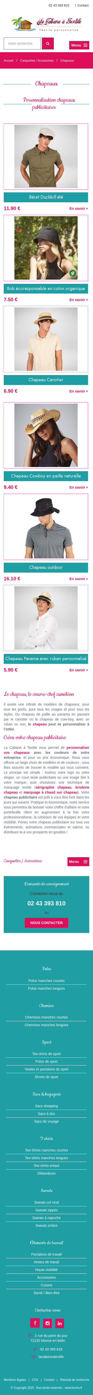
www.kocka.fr (73, 1388)
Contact (83, 5)
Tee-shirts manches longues (46, 1158)
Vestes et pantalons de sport (46, 1069)
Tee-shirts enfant (47, 1166)
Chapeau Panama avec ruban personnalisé (45, 658)
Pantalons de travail (46, 1254)
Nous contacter (46, 923)
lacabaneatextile (51, 1357)
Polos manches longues (46, 988)
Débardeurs (46, 1173)
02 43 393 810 (59, 5)
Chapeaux (67, 60)
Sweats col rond (46, 1202)
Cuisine (46, 1285)
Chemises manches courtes (46, 1017)
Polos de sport (46, 1061)
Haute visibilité (46, 1270)
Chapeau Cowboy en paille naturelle (46, 476)
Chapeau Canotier (46, 380)
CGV (35, 1380)
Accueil (8, 60)
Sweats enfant (46, 1225)
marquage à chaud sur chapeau (51, 792)
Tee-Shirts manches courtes (46, 1150)
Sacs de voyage (46, 1121)
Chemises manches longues (46, 1025)
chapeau (40, 724)
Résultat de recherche (74, 1380)
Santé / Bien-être (46, 1293)
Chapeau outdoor (46, 567)
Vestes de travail (46, 1262)
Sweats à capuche (46, 1218)
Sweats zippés (46, 1210)
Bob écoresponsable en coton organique (46, 288)
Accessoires (46, 1277)
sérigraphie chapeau (53, 787)
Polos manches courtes (47, 981)
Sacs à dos (46, 1114)
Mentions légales (15, 1380)
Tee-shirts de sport (46, 1054)
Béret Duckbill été (46, 197)
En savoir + (78, 209)
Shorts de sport (46, 1077)
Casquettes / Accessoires (37, 60)
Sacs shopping (46, 1106)
